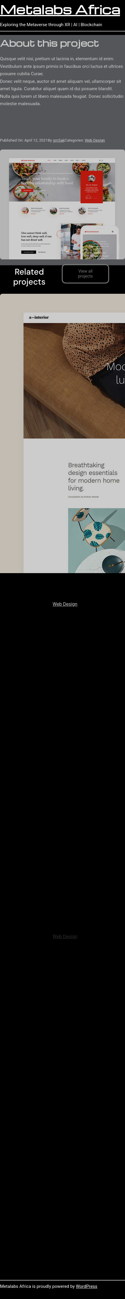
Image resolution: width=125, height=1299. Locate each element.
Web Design (95, 140)
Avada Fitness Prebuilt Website (65, 927)
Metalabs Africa (60, 9)
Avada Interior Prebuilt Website (65, 594)
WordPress (86, 1286)
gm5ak (59, 140)
